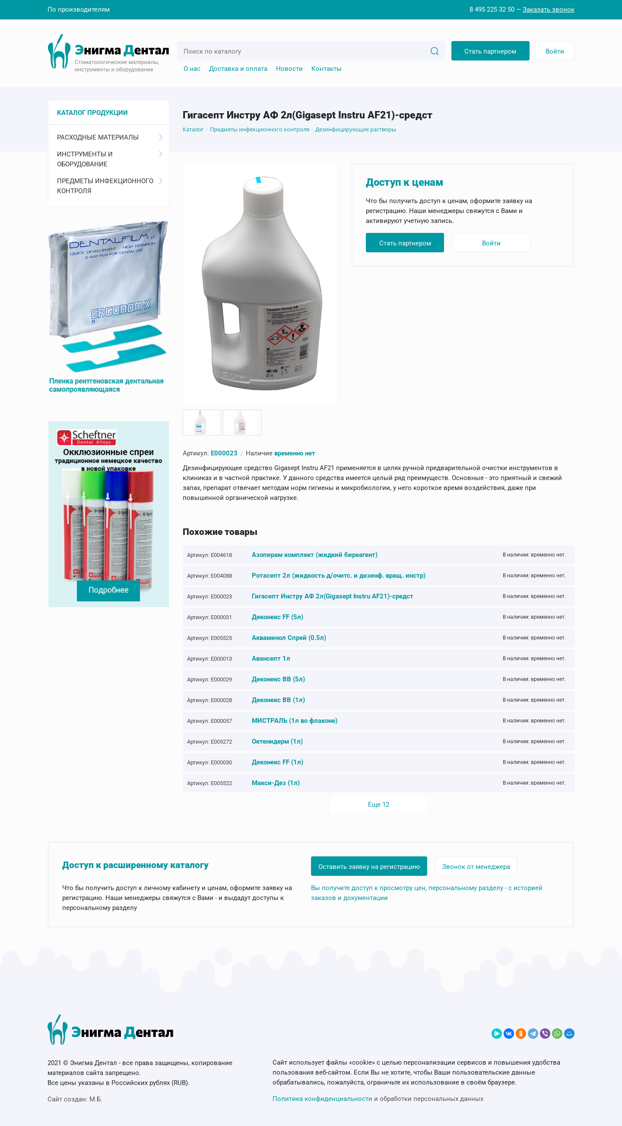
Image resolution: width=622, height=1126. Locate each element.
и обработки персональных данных (378, 1099)
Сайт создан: (75, 1099)
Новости (289, 69)
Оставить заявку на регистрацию (369, 866)
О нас (192, 69)
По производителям (79, 9)
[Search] (434, 50)
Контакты (326, 69)
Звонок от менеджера (477, 866)
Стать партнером (490, 51)
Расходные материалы (109, 137)
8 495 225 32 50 (492, 9)
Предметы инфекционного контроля (109, 186)
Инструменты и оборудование (109, 159)
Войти (555, 51)
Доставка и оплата (238, 69)
